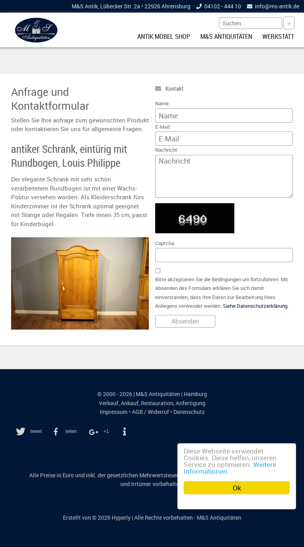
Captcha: (165, 243)
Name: (162, 103)
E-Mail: (163, 127)
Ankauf (130, 403)
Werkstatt (278, 36)
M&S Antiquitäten (226, 36)
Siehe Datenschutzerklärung (255, 306)
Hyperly (121, 517)
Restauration (157, 403)
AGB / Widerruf (150, 411)
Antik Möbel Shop (163, 36)
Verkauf (108, 403)
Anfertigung (190, 403)
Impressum (113, 411)
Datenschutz (189, 411)
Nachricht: (167, 150)
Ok (237, 487)
